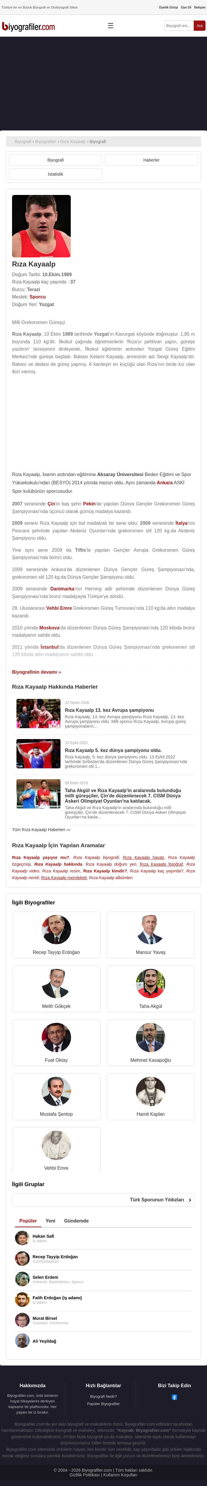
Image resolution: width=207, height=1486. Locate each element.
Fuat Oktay (56, 1060)
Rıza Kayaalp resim (61, 871)
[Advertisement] (103, 84)
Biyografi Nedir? (103, 1396)
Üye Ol (186, 7)
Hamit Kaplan (151, 1114)
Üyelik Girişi (168, 7)
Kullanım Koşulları (120, 1475)
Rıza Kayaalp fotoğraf (161, 864)
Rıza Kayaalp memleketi (64, 877)
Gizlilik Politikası (85, 1475)
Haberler (151, 160)
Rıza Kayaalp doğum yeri (111, 864)
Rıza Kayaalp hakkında (58, 864)
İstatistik (55, 174)
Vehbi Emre (56, 1168)
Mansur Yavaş (151, 952)
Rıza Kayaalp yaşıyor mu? (40, 857)
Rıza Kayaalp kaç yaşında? (156, 871)
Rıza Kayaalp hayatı (143, 857)
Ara (200, 25)
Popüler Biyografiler (103, 1404)
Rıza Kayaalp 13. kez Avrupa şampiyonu (109, 710)
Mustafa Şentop (56, 1114)
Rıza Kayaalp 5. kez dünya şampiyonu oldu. (113, 750)
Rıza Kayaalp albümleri (110, 877)
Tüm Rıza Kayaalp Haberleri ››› (41, 829)
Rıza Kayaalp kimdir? (105, 871)
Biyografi (55, 160)
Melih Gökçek (56, 1006)
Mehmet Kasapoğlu (150, 1060)
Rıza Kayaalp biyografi (96, 857)
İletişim (200, 7)
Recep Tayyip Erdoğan (56, 952)
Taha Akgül (150, 1006)
